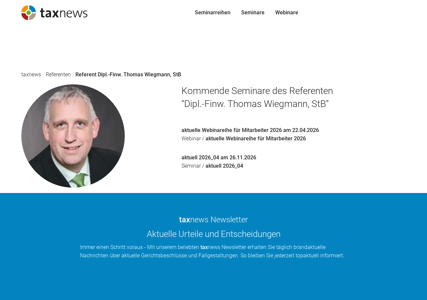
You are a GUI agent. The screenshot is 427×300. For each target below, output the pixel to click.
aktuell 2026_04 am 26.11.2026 (218, 157)
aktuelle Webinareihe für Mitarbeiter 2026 (255, 138)
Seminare (17, 51)
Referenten (58, 74)
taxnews (31, 74)
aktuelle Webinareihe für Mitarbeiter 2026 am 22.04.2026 (250, 130)
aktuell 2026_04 (224, 166)
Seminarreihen (23, 38)
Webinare (16, 64)
